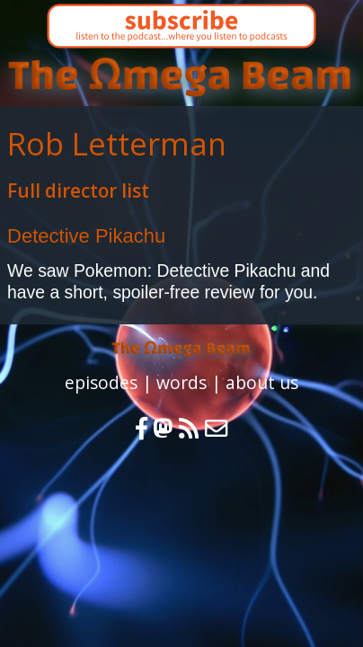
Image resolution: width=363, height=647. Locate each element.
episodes (101, 382)
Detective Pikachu (86, 236)
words (181, 382)
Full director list (78, 190)
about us (262, 382)
